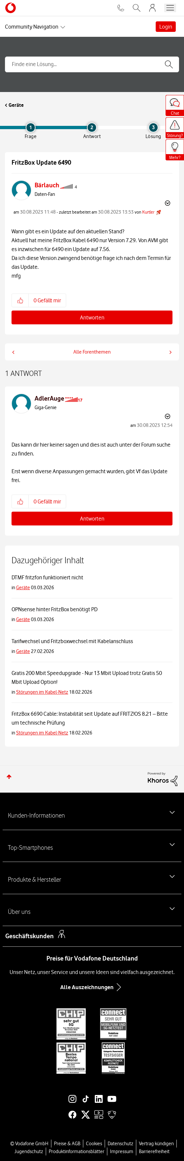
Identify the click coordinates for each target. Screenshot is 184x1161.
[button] (20, 300)
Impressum (121, 1151)
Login (165, 26)
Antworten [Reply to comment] (92, 518)
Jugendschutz (28, 1151)
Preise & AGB (67, 1144)
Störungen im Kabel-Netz (42, 692)
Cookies (94, 1144)
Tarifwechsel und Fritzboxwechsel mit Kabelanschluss (72, 641)
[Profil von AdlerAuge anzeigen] (49, 398)
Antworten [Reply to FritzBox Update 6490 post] (92, 317)
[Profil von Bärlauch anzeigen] (47, 185)
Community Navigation (31, 26)
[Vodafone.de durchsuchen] (137, 8)
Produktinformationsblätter (76, 1151)
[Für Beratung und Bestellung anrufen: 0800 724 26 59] (121, 8)
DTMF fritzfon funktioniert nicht (47, 577)
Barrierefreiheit (154, 1151)
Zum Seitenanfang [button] (9, 777)
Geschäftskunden (29, 936)
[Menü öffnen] (170, 8)
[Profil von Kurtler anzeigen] (148, 212)
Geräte (16, 105)
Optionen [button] (166, 203)
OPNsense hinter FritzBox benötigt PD (54, 609)
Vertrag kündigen (156, 1144)
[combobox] (92, 64)
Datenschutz (120, 1144)
